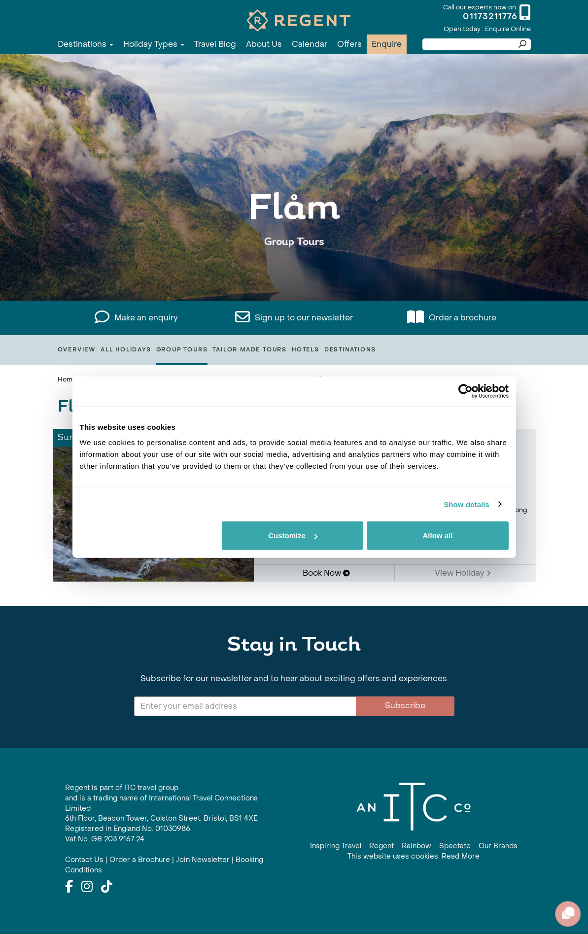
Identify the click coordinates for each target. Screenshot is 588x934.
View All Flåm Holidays (294, 272)
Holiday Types (153, 44)
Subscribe (405, 705)
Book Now (326, 573)
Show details (466, 504)
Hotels (305, 349)
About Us (264, 44)
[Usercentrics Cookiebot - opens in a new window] (465, 390)
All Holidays (126, 349)
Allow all (438, 535)
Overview (77, 349)
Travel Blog (215, 44)
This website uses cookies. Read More (413, 856)
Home (67, 379)
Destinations (85, 44)
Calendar (309, 44)
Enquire (387, 44)
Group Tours (182, 349)
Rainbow (416, 846)
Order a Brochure (139, 860)
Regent (381, 846)
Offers (349, 44)
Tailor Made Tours (249, 349)
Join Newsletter (203, 860)
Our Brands (498, 846)
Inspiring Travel (335, 846)
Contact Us (84, 860)
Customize (292, 535)
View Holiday (463, 573)
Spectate (455, 846)
